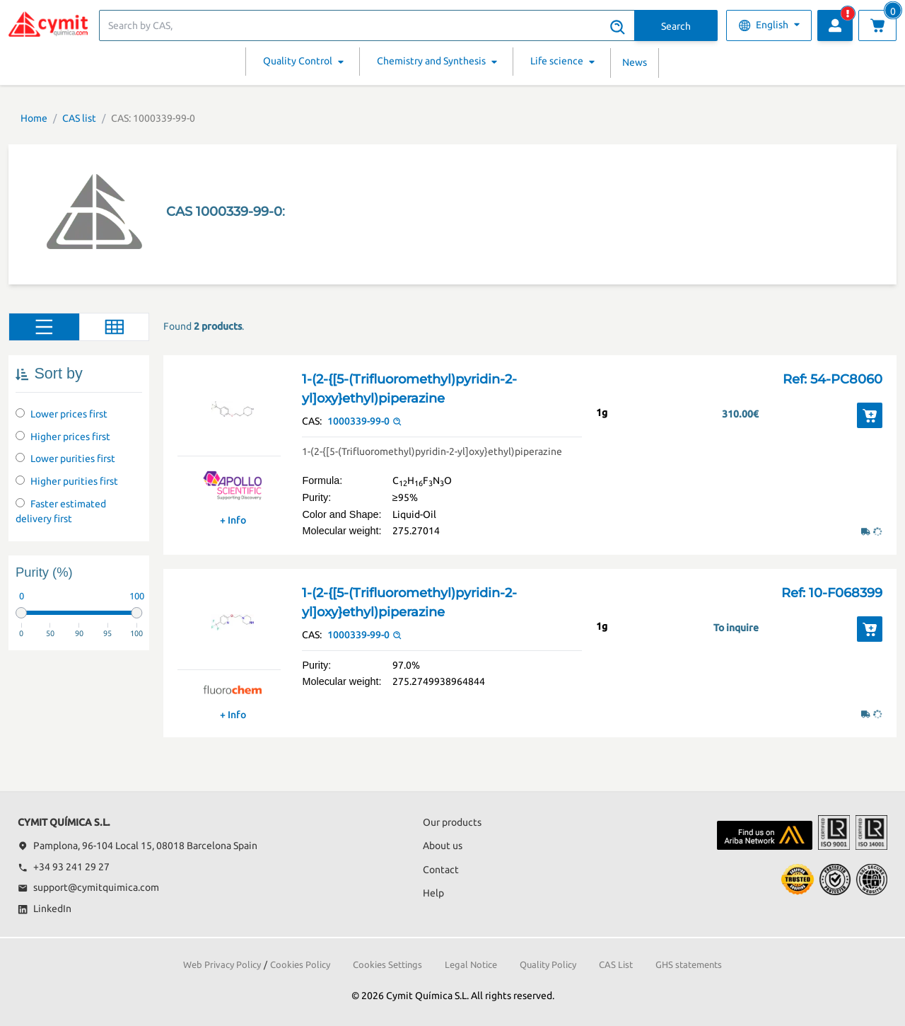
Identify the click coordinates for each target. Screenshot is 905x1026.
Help (433, 893)
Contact (441, 869)
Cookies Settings (387, 964)
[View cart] (877, 25)
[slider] (21, 612)
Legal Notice (471, 964)
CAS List (616, 964)
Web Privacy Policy (222, 964)
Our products (452, 822)
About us (442, 845)
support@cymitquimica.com (88, 887)
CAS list (79, 118)
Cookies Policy (300, 964)
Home (34, 118)
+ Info (233, 520)
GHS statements (688, 964)
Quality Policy (548, 964)
